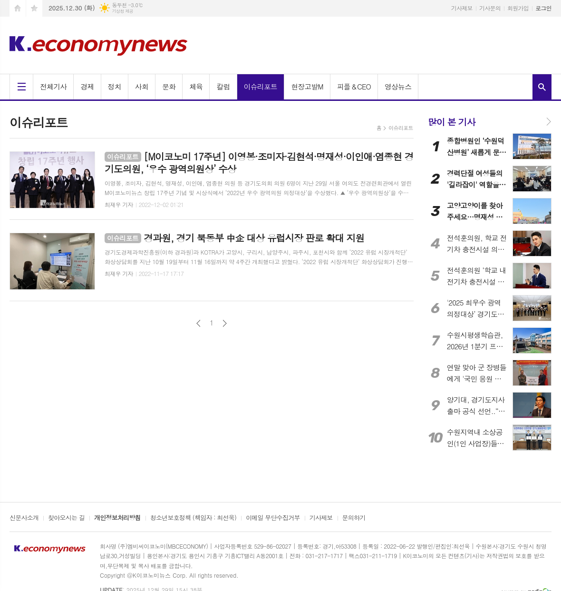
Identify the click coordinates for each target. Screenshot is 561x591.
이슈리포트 (261, 86)
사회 (141, 86)
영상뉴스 (398, 86)
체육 (196, 86)
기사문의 (490, 8)
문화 (168, 86)
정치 (114, 86)
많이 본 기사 (451, 121)
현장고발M (307, 86)
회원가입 (518, 8)
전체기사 (53, 86)
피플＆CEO (354, 86)
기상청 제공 (122, 11)
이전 (198, 323)
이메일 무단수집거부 (273, 518)
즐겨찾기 (34, 8)
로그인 (543, 8)
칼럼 (223, 86)
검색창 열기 (541, 86)
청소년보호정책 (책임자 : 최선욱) (193, 518)
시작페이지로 (18, 8)
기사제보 (462, 8)
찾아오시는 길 (66, 518)
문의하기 (354, 518)
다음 (224, 323)
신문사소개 (24, 518)
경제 (87, 86)
